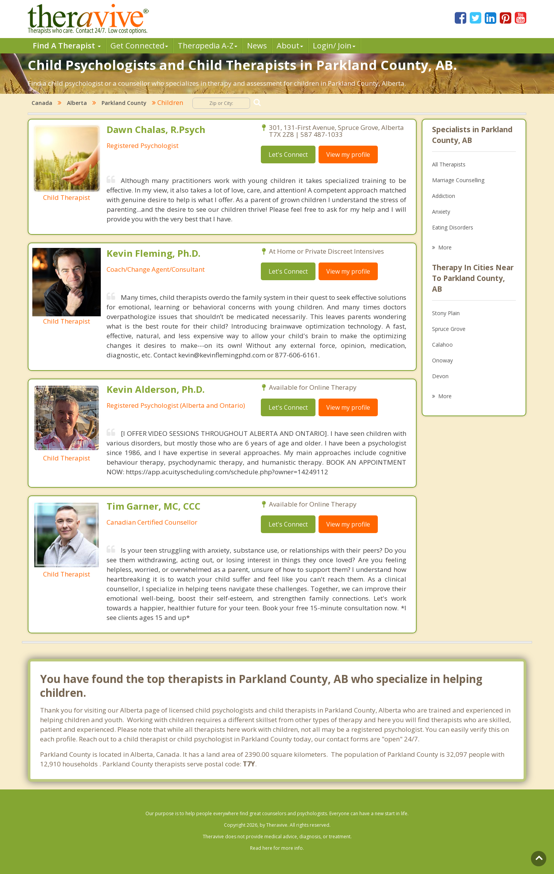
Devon (440, 376)
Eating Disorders (452, 227)
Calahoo (442, 344)
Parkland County (124, 102)
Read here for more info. (277, 848)
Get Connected (139, 45)
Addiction (443, 195)
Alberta (77, 102)
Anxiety (441, 211)
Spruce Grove (449, 328)
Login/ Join (334, 45)
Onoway (442, 360)
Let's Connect (288, 154)
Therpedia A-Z (207, 45)
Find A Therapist (67, 45)
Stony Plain (446, 313)
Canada (42, 102)
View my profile (348, 154)
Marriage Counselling (458, 180)
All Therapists (449, 164)
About (290, 45)
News (257, 45)
